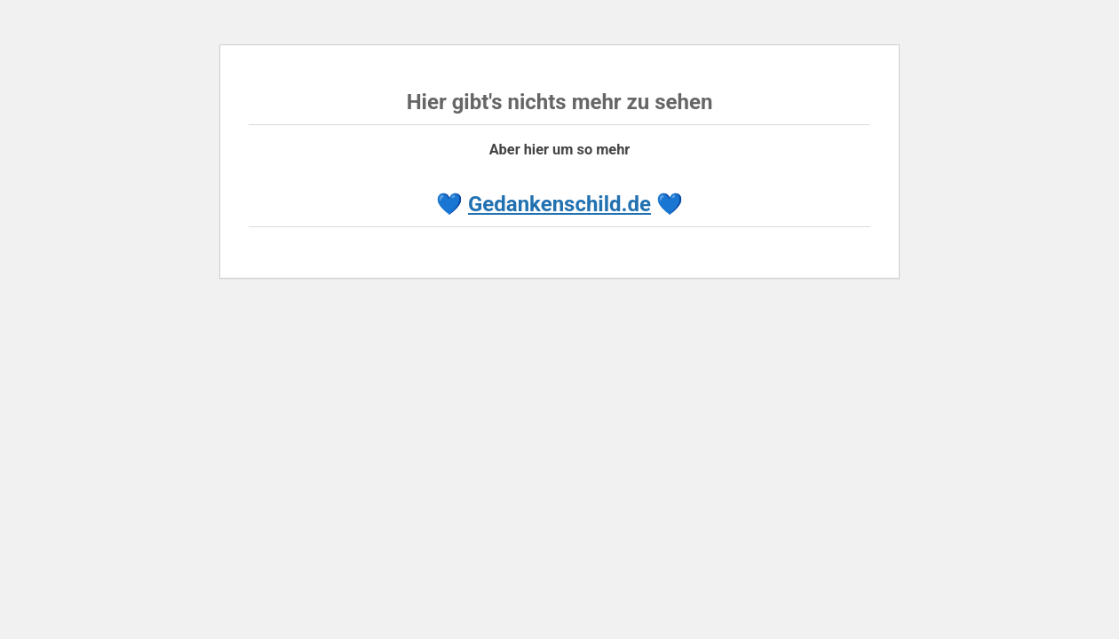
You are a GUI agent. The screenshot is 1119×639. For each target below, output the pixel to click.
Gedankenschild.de (559, 204)
